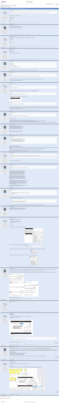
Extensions (10, 5)
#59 (9, 347)
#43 (9, 36)
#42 (9, 25)
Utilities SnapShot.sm (12, 131)
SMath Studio (6, 5)
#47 (9, 83)
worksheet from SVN (35, 90)
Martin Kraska (10, 23)
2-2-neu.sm (11, 297)
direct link (22, 90)
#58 (9, 313)
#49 (9, 124)
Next (10, 396)
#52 (9, 164)
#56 (9, 268)
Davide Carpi (4, 15)
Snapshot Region (14, 5)
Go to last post (56, 8)
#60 (9, 361)
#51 (9, 152)
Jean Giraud (5, 129)
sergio (10, 394)
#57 (9, 301)
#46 (9, 72)
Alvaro (10, 345)
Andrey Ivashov (14, 345)
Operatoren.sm (11, 27)
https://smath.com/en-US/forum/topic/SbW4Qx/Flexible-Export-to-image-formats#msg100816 (40, 348)
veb (4, 66)
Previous (6, 396)
